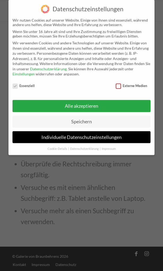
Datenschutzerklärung (48, 64)
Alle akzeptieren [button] (81, 101)
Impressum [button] (109, 144)
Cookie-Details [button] (58, 144)
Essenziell (23, 81)
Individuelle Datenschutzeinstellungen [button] (81, 133)
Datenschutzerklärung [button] (84, 144)
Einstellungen (23, 69)
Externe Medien (131, 81)
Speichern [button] (81, 117)
